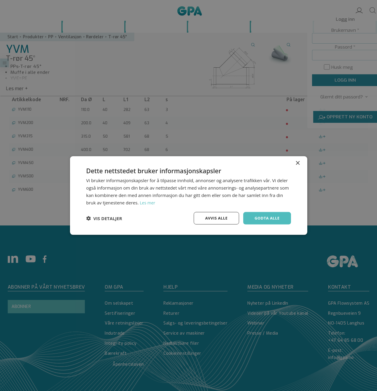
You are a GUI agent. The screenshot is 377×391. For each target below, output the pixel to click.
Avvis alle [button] (214, 218)
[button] (104, 218)
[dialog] (188, 195)
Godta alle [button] (266, 218)
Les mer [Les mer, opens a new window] (148, 202)
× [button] (297, 162)
